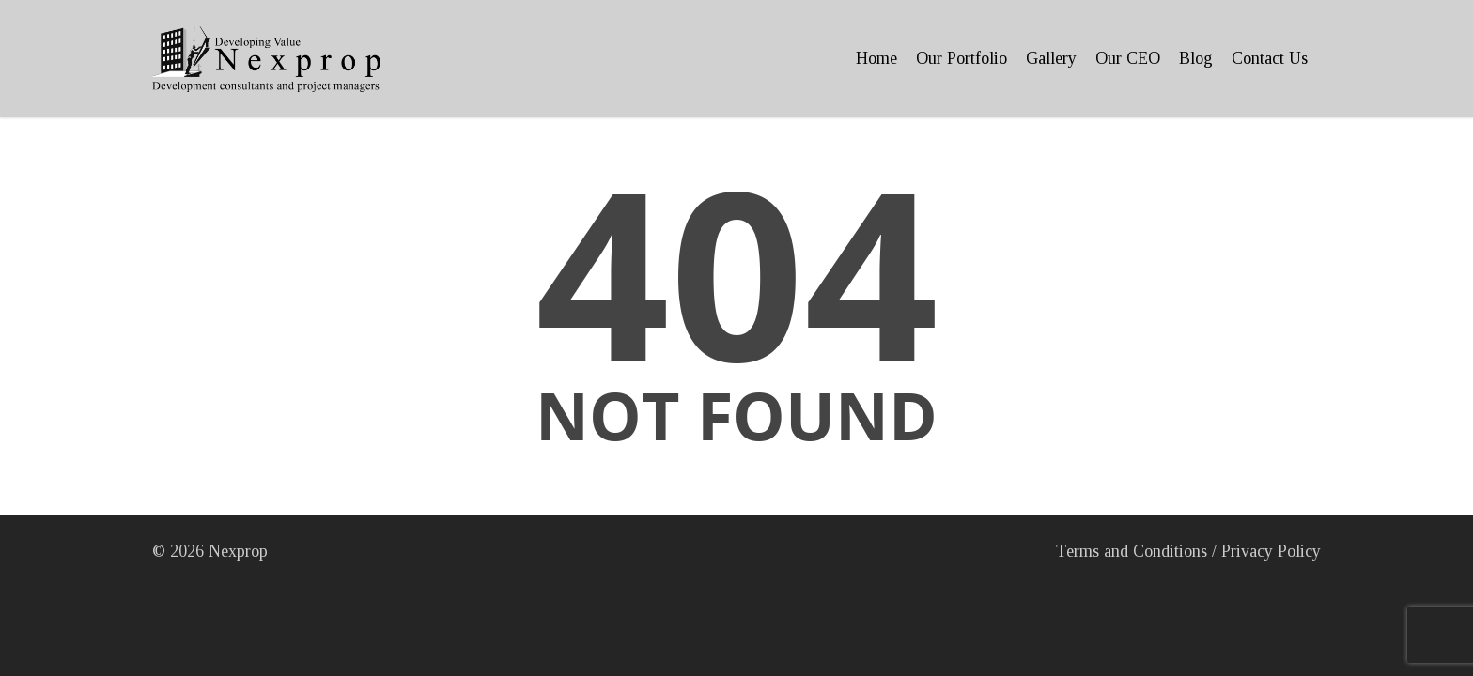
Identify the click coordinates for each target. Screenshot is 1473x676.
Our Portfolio (961, 58)
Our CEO (1127, 58)
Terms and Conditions (1131, 551)
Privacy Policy (1271, 551)
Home (876, 58)
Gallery (1051, 58)
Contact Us (1270, 58)
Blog (1196, 58)
